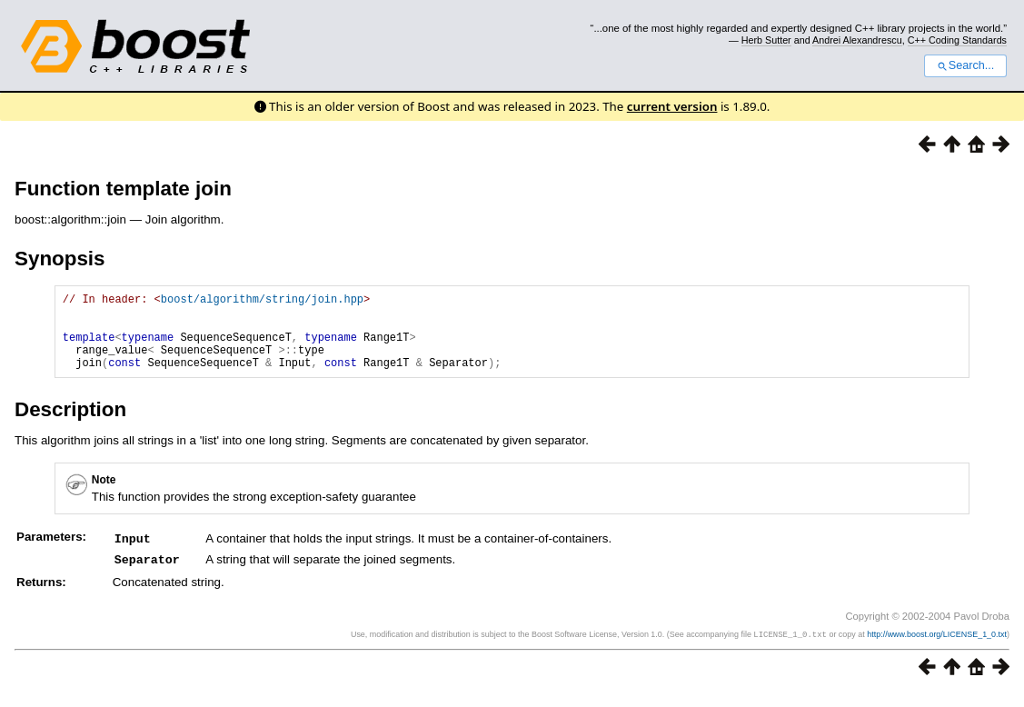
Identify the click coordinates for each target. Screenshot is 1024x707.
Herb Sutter (766, 40)
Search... (965, 65)
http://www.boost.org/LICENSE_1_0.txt (937, 648)
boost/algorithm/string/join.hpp (262, 301)
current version (672, 106)
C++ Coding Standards (957, 40)
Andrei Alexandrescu (857, 40)
